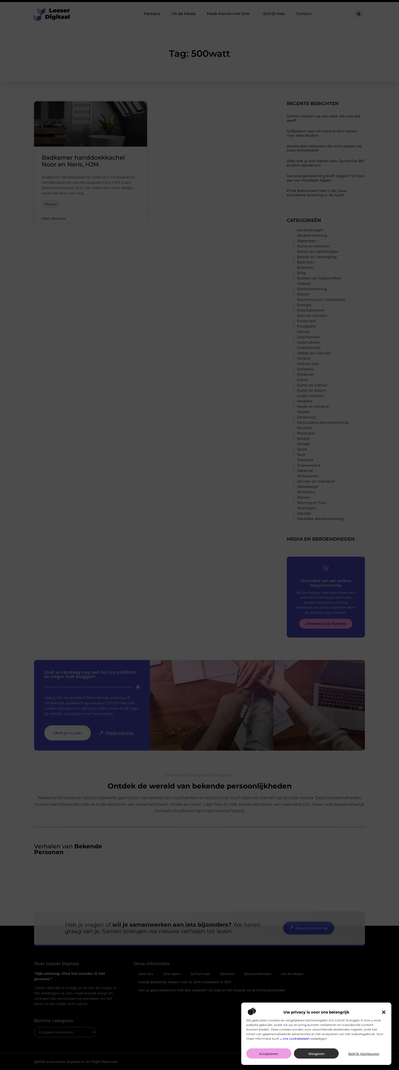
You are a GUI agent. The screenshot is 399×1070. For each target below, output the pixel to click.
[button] (383, 1016)
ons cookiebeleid (296, 1043)
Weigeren (316, 1058)
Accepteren (268, 1058)
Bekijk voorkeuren (363, 1058)
